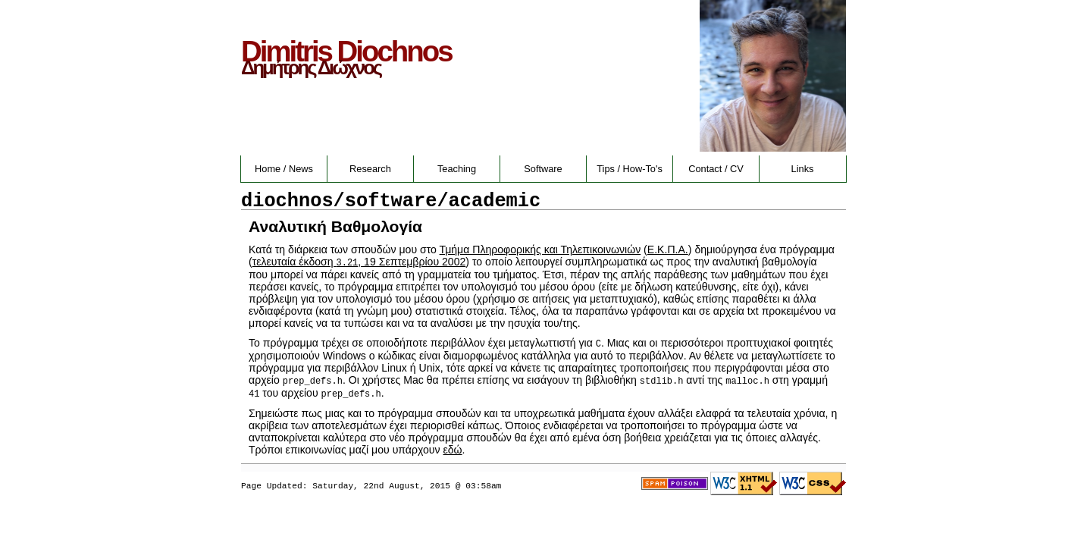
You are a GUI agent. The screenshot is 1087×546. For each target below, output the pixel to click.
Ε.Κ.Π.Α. (667, 249)
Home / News (284, 168)
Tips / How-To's (630, 168)
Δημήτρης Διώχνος (311, 67)
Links (802, 168)
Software (543, 168)
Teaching (456, 168)
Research (370, 168)
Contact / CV (716, 168)
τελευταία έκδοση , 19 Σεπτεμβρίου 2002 (359, 262)
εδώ (452, 450)
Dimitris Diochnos (346, 51)
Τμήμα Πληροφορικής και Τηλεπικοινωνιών (540, 249)
